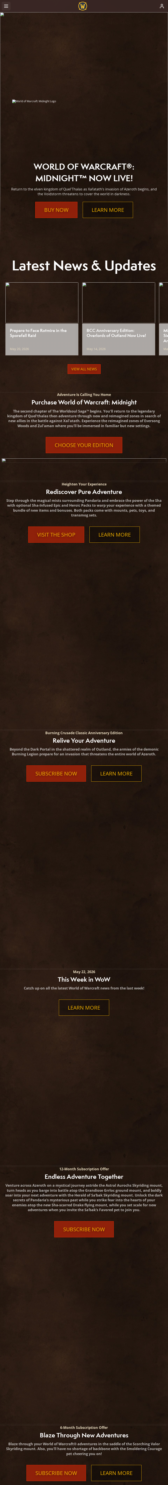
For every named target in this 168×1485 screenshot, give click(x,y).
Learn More (108, 209)
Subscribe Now (56, 614)
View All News (84, 369)
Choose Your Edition (84, 445)
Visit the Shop (56, 534)
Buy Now (56, 209)
